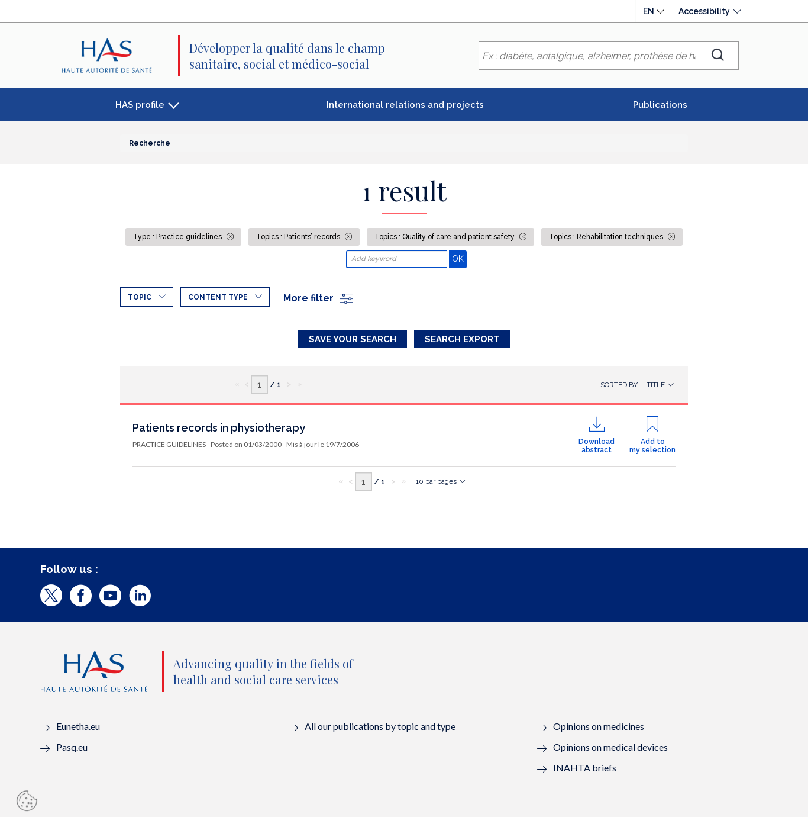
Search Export (462, 339)
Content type (218, 297)
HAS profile (139, 104)
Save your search (352, 339)
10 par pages (436, 481)
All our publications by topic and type (380, 726)
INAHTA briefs (584, 767)
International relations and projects (405, 104)
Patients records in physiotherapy (218, 428)
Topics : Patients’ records (299, 237)
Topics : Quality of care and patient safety (445, 237)
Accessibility (704, 11)
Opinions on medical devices (610, 746)
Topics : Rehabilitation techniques (607, 237)
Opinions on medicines (598, 726)
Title (656, 385)
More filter (318, 298)
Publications (660, 104)
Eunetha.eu (78, 726)
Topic (139, 297)
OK (459, 258)
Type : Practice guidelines (178, 237)
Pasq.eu (72, 746)
